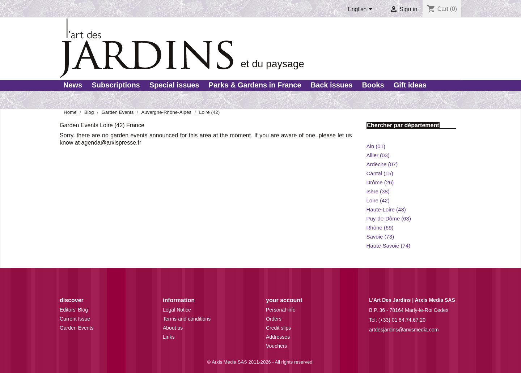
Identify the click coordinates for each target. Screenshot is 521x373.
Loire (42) (378, 200)
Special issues (174, 85)
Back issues (332, 85)
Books (373, 85)
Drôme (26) (380, 182)
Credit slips (278, 328)
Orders (273, 319)
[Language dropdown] (361, 9)
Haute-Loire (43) (386, 209)
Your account (284, 300)
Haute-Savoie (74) (389, 246)
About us (173, 328)
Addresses (278, 337)
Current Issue (75, 319)
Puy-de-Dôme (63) (389, 218)
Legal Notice (177, 310)
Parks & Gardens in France (255, 85)
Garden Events (76, 328)
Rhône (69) (380, 227)
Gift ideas (410, 85)
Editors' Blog (74, 310)
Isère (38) (378, 191)
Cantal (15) (380, 173)
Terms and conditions (187, 319)
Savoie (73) (380, 236)
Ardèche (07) (382, 164)
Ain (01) (376, 146)
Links (169, 337)
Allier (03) (378, 155)
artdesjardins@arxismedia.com (404, 330)
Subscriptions (116, 85)
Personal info (281, 310)
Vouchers (276, 346)
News (72, 85)
